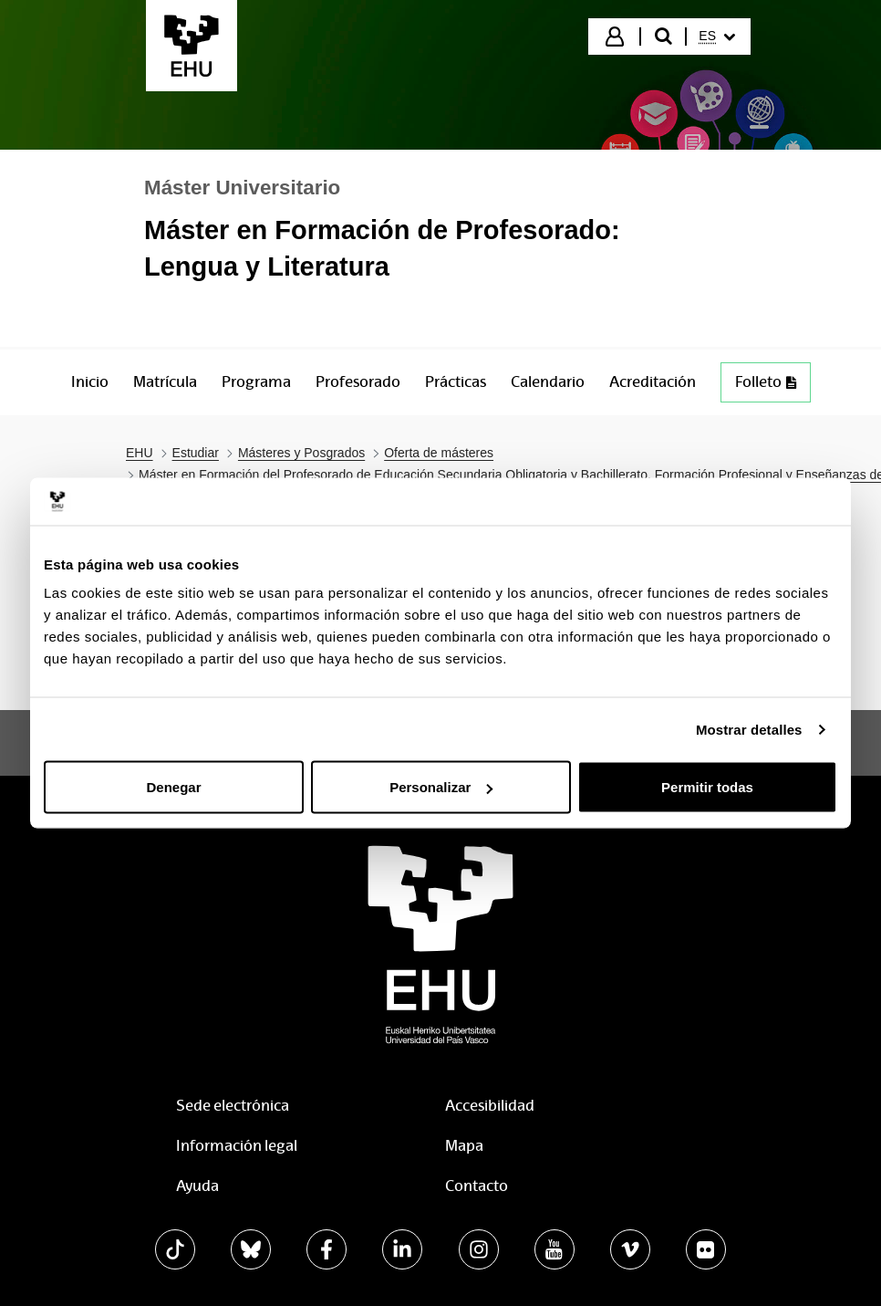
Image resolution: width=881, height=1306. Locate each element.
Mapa (464, 1146)
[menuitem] (717, 36)
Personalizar (440, 787)
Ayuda (197, 1186)
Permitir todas (707, 787)
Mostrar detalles (749, 729)
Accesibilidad (489, 1105)
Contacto (476, 1186)
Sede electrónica (232, 1105)
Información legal (236, 1146)
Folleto (772, 386)
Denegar (173, 787)
